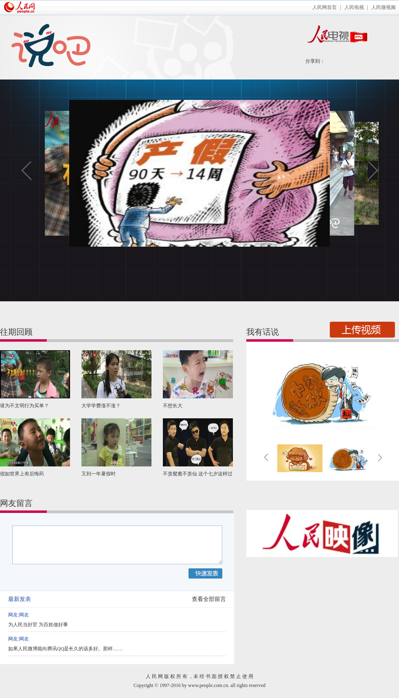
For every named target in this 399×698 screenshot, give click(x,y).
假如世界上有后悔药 (22, 474)
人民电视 (354, 7)
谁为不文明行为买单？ (24, 406)
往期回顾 (16, 331)
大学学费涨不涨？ (101, 406)
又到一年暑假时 (98, 474)
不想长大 (172, 406)
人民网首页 (324, 7)
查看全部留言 (209, 599)
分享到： (315, 61)
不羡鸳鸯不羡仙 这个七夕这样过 (197, 474)
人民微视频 (383, 7)
